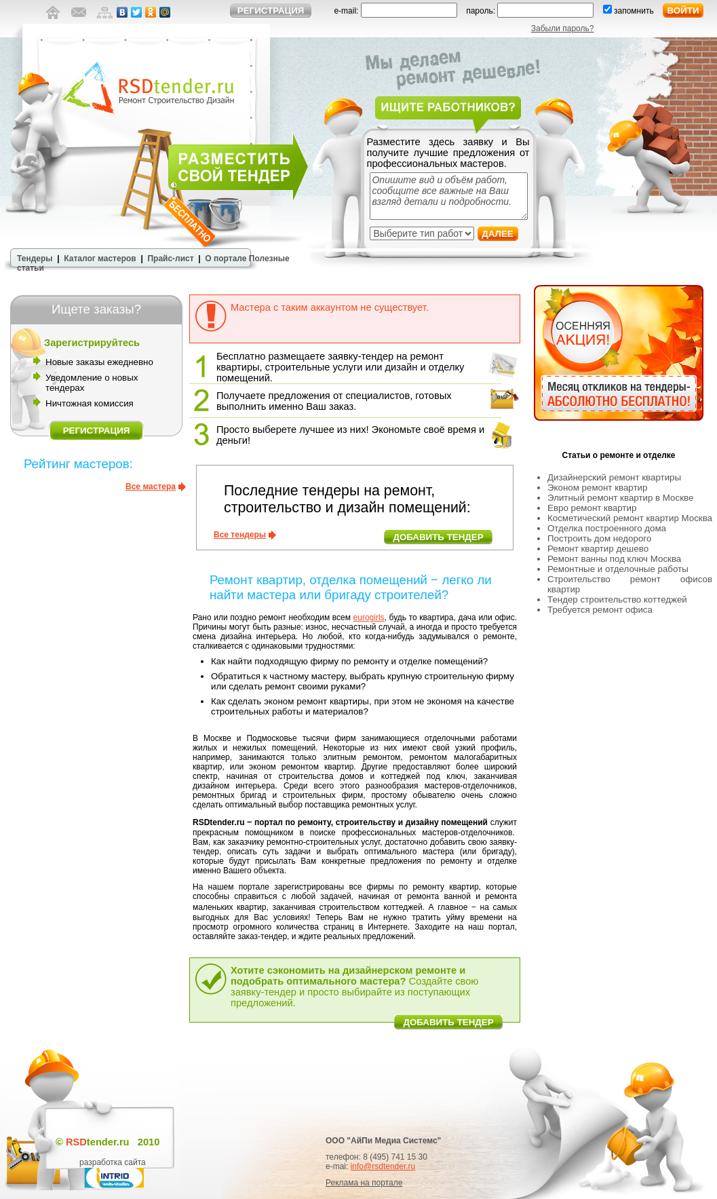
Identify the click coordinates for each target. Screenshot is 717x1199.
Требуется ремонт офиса (600, 610)
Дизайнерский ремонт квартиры (614, 477)
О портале (225, 258)
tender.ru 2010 (113, 1142)
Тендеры (35, 258)
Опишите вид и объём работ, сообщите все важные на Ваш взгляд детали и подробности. (449, 196)
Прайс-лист (170, 258)
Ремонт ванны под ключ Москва (614, 559)
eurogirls (369, 617)
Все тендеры (240, 534)
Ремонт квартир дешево (597, 549)
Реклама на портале (364, 1182)
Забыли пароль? (562, 28)
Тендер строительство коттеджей (617, 599)
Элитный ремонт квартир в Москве (620, 498)
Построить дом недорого (599, 538)
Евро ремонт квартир (591, 508)
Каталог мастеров (100, 258)
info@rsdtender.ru (383, 1166)
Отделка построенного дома (606, 528)
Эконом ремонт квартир (597, 487)
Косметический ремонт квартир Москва (629, 518)
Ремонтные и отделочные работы (618, 569)
